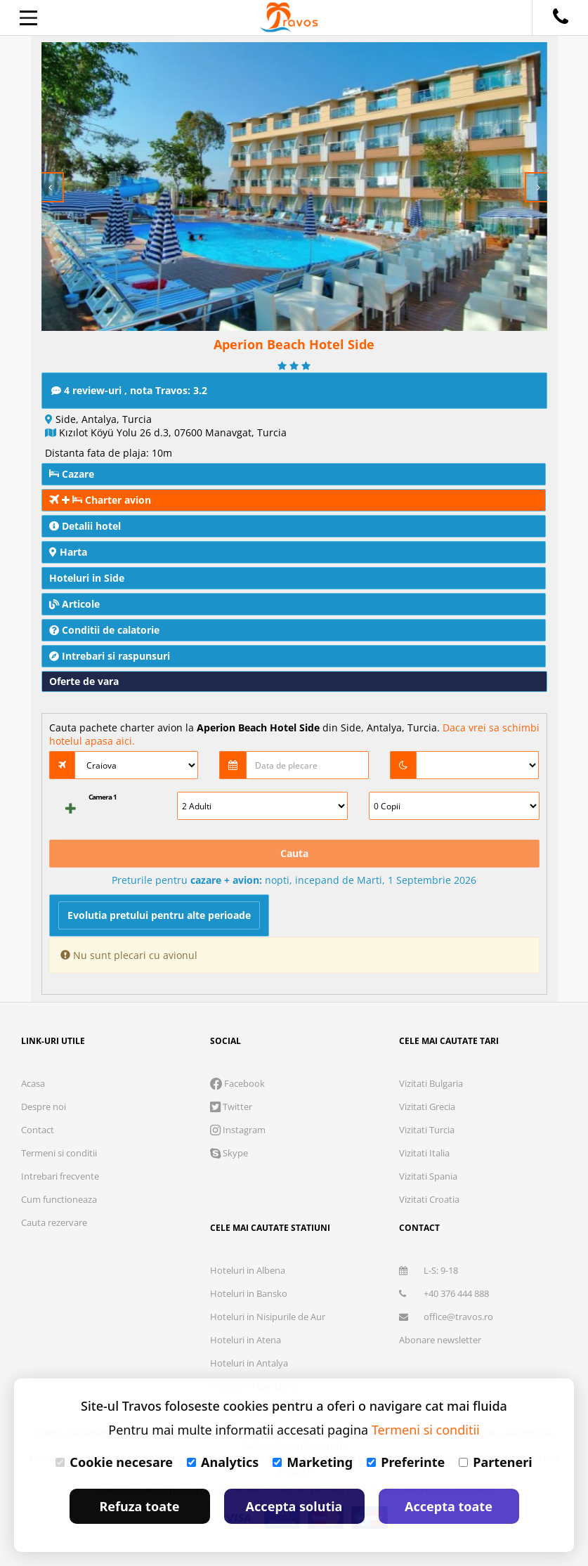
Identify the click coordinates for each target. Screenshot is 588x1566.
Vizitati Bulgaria (431, 1083)
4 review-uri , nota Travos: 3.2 (129, 390)
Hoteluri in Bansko (248, 1293)
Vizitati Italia (424, 1153)
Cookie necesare (114, 1462)
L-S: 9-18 (428, 1270)
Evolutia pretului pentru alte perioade (159, 915)
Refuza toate (140, 1506)
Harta (68, 552)
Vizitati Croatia (429, 1199)
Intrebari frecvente (60, 1176)
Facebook (237, 1083)
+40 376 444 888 (444, 1293)
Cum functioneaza (59, 1199)
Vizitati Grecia (427, 1106)
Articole (74, 604)
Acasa (33, 1083)
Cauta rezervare (54, 1222)
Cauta (294, 853)
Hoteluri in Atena (245, 1339)
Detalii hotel (85, 526)
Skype (229, 1153)
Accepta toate (448, 1506)
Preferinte (406, 1462)
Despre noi (43, 1106)
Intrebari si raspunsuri (109, 656)
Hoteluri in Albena (247, 1270)
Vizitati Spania (428, 1176)
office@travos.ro (446, 1316)
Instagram (238, 1129)
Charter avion (100, 500)
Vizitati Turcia (427, 1129)
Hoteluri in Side (86, 578)
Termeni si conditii (59, 1153)
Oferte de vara (84, 681)
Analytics (223, 1462)
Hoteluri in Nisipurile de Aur (267, 1316)
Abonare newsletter (440, 1339)
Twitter (231, 1106)
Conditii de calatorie (104, 630)
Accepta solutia (294, 1506)
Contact (37, 1129)
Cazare (71, 474)
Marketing (313, 1462)
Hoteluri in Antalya (249, 1363)
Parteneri (495, 1462)
